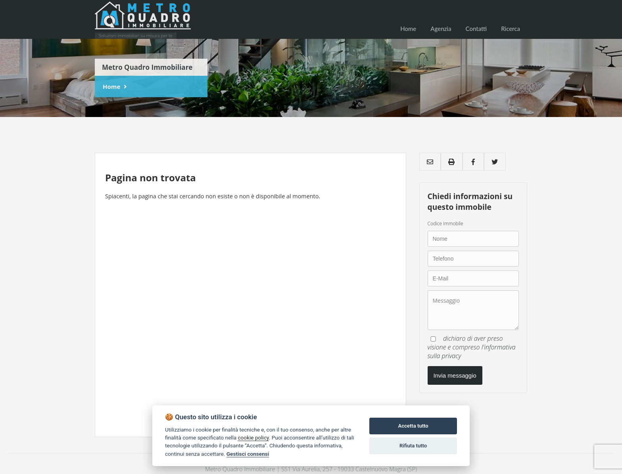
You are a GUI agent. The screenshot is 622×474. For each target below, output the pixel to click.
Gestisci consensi (248, 454)
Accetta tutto (413, 426)
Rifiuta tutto (413, 446)
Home (111, 86)
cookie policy (253, 437)
